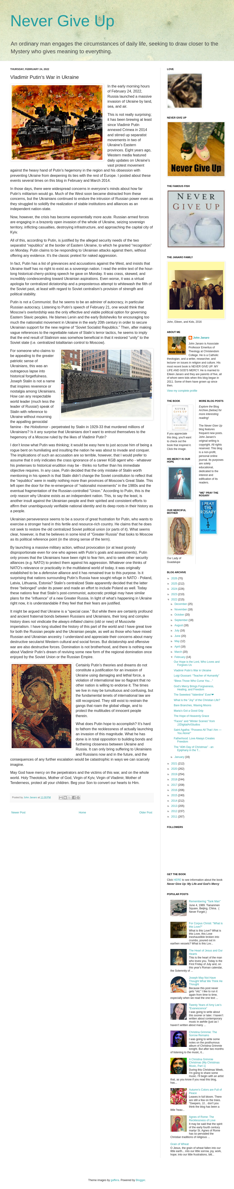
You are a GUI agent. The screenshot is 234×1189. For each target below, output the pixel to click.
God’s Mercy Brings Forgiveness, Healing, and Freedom (194, 688)
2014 (174, 800)
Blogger (140, 1180)
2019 (174, 774)
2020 (174, 768)
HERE (177, 879)
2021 (174, 763)
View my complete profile (182, 390)
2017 (174, 784)
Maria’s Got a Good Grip (188, 710)
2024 (174, 588)
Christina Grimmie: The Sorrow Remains (203, 1034)
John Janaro (201, 337)
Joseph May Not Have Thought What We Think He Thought (206, 981)
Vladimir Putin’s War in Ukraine (192, 670)
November (181, 609)
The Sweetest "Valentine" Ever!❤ (194, 694)
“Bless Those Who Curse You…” (193, 680)
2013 (174, 806)
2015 (174, 795)
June (177, 636)
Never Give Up (62, 21)
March (178, 651)
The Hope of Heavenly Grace (191, 716)
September (181, 620)
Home (82, 812)
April (177, 646)
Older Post (145, 812)
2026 (174, 578)
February (180, 657)
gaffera (115, 1180)
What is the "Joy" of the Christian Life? (197, 700)
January (179, 757)
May (177, 641)
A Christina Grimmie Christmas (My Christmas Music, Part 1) (204, 1063)
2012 (174, 811)
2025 (174, 583)
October (179, 614)
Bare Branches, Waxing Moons (192, 705)
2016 (174, 790)
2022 (174, 599)
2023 (174, 594)
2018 (174, 779)
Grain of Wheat (179, 1144)
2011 (174, 816)
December (181, 604)
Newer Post (18, 812)
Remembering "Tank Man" (205, 901)
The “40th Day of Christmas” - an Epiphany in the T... (194, 748)
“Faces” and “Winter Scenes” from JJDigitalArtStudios (194, 723)
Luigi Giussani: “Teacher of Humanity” (196, 675)
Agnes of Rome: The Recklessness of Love (202, 1118)
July (177, 630)
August (179, 625)
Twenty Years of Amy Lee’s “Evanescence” (205, 1006)
